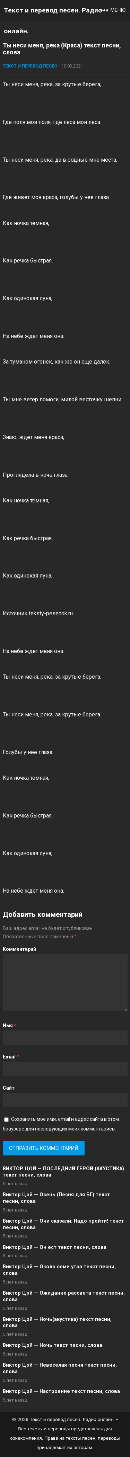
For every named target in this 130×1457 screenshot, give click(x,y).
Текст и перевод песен (30, 66)
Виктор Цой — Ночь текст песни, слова (52, 1345)
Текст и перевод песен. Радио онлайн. (53, 20)
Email (11, 1057)
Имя (9, 1025)
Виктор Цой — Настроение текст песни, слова (61, 1391)
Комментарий (19, 949)
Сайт (9, 1088)
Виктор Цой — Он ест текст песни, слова (54, 1247)
